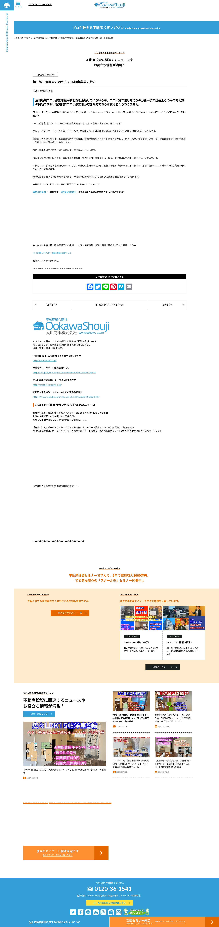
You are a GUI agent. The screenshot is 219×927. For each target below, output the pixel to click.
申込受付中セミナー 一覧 (72, 602)
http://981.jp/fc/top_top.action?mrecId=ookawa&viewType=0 (64, 362)
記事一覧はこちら (41, 703)
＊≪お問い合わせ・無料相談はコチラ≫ (52, 242)
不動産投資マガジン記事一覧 (109, 294)
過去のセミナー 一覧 (165, 656)
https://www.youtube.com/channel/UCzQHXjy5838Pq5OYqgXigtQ (66, 386)
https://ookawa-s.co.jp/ (44, 349)
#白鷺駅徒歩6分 (68, 181)
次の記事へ (173, 294)
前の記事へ (46, 294)
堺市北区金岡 (39, 181)
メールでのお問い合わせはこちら (111, 892)
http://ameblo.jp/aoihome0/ (47, 374)
